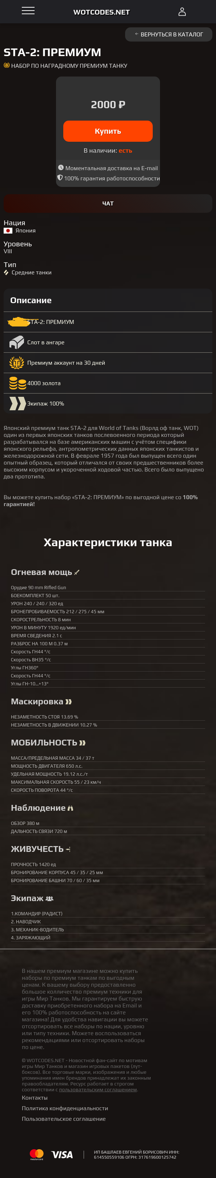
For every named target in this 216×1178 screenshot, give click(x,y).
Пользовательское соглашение (64, 1118)
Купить (108, 131)
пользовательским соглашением (98, 1089)
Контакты (35, 1097)
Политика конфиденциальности (65, 1108)
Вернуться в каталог (168, 34)
